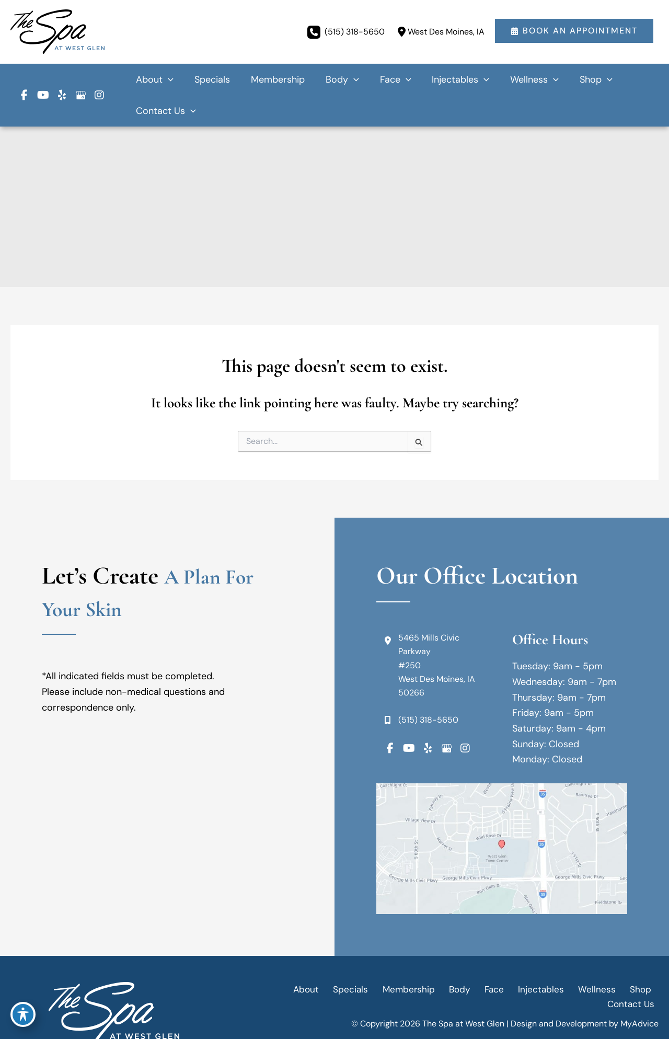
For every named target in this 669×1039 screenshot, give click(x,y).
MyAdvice (639, 978)
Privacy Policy (538, 996)
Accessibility (480, 996)
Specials (323, 958)
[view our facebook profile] (24, 79)
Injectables (498, 958)
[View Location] (440, 31)
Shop (589, 958)
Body (424, 958)
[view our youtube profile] (42, 79)
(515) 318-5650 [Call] (355, 31)
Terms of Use (595, 996)
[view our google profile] (80, 79)
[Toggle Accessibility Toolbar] (23, 1016)
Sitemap (643, 996)
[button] (574, 32)
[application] (211, 79)
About (282, 958)
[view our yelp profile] (61, 79)
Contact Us (634, 958)
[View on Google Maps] (501, 817)
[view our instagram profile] (99, 79)
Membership (377, 958)
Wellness (550, 958)
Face (455, 958)
